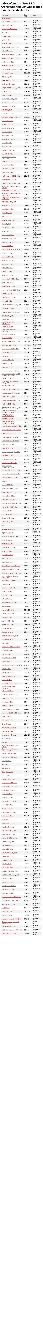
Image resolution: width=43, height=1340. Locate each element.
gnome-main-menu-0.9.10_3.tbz (12, 249)
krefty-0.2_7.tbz (7, 216)
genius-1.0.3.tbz (7, 271)
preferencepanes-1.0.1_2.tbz (11, 470)
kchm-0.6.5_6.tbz (7, 231)
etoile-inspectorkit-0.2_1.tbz (10, 349)
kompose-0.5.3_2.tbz (8, 205)
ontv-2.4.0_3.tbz (7, 110)
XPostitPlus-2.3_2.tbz (8, 547)
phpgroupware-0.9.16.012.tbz (11, 647)
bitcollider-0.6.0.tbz (8, 827)
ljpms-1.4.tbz (6, 40)
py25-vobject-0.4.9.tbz (9, 926)
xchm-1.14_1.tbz (7, 551)
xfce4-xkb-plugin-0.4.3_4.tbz (11, 566)
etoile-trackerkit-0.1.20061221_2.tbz (8, 466)
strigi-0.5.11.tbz (6, 481)
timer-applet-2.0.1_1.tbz (9, 99)
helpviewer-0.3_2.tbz (8, 396)
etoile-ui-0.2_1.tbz (7, 448)
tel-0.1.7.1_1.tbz (7, 595)
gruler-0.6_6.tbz (7, 213)
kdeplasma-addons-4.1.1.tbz (11, 341)
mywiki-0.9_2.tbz (7, 363)
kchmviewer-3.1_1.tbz (9, 190)
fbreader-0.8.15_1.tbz (8, 297)
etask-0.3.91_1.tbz (7, 856)
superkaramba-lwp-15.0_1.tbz (11, 117)
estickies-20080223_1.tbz (10, 871)
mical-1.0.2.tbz (6, 716)
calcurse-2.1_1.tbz (7, 816)
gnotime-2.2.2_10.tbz (8, 496)
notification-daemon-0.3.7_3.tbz (12, 930)
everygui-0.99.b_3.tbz (8, 334)
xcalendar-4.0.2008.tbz (9, 580)
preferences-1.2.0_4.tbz (9, 463)
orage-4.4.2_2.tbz (7, 911)
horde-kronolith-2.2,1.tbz (9, 753)
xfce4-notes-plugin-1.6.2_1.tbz (11, 573)
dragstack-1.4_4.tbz (8, 308)
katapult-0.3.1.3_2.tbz (8, 139)
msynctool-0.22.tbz (8, 698)
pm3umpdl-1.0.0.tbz (8, 889)
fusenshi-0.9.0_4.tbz (8, 242)
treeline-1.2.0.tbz (7, 132)
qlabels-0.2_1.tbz (7, 161)
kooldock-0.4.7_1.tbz (8, 220)
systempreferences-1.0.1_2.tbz (11, 408)
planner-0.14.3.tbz (7, 485)
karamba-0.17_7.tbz (8, 235)
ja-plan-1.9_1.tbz (7, 77)
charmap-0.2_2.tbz (8, 385)
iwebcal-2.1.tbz (6, 36)
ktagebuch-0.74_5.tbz (8, 106)
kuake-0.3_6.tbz (7, 143)
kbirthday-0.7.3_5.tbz (8, 260)
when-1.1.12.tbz (7, 591)
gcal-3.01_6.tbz (6, 864)
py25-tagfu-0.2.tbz (7, 650)
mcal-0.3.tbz (5, 908)
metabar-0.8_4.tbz (7, 121)
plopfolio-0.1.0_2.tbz (8, 378)
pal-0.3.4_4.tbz (6, 669)
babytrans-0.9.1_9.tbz (9, 823)
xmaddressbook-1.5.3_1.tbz (10, 569)
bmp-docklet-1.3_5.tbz (9, 812)
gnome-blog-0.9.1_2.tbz (9, 507)
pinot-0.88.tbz (6, 584)
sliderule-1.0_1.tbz (7, 632)
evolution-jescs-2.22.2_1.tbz (10, 312)
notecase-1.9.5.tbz (7, 691)
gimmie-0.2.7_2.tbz (8, 257)
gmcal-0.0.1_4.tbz (7, 805)
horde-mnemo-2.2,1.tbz (9, 757)
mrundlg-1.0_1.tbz (7, 702)
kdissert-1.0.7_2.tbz (8, 135)
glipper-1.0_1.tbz (7, 253)
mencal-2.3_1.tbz (7, 720)
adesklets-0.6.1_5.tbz (8, 834)
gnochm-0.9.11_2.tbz (8, 227)
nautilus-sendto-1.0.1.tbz (9, 477)
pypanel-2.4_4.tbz (7, 639)
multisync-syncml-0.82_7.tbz (11, 176)
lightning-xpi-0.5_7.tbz (9, 735)
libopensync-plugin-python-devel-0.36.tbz (10, 749)
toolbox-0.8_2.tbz (7, 356)
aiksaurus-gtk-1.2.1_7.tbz (10, 900)
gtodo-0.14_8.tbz (7, 794)
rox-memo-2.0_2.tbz (8, 628)
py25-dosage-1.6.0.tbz (9, 658)
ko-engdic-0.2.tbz (7, 73)
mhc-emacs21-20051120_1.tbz (11, 713)
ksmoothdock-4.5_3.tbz (9, 179)
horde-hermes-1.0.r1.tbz (9, 783)
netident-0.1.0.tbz (7, 51)
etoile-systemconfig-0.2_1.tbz (11, 452)
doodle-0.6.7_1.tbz (8, 882)
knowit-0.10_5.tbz (7, 154)
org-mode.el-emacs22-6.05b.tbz (12, 665)
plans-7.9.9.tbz (6, 661)
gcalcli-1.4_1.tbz (7, 860)
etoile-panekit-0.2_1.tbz (9, 433)
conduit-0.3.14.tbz (7, 246)
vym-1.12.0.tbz (6, 91)
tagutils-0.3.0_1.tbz (8, 621)
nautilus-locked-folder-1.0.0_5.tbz (9, 157)
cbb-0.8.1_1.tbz (7, 525)
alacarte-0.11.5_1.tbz (8, 444)
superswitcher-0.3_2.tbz (9, 602)
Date (34, 15)
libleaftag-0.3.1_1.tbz (8, 904)
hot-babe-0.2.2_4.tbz (8, 779)
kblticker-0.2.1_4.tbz (8, 264)
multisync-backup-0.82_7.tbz (11, 183)
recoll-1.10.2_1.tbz (7, 102)
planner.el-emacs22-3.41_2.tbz (11, 919)
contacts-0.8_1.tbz (7, 275)
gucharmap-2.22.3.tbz (9, 933)
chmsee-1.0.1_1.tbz (8, 316)
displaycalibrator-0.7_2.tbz (10, 437)
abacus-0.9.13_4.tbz (8, 845)
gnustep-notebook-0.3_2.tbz (10, 393)
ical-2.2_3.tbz (6, 775)
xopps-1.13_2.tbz (7, 562)
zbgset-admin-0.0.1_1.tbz (10, 536)
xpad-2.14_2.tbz (7, 558)
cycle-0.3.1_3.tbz (7, 808)
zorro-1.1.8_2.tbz (7, 540)
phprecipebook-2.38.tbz (9, 29)
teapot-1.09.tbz (6, 606)
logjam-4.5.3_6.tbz (7, 705)
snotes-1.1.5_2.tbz (7, 124)
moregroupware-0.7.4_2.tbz (10, 709)
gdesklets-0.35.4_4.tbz (9, 499)
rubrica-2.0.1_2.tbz (8, 613)
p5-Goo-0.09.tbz (7, 680)
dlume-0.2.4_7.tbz (7, 878)
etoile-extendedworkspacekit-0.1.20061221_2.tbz (11, 374)
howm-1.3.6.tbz (6, 761)
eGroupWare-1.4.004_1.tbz (10, 875)
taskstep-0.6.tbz (7, 617)
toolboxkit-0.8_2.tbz (8, 455)
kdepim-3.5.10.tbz (7, 327)
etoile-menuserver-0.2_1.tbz (10, 371)
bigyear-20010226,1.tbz (9, 838)
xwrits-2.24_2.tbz (7, 544)
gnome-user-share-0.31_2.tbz (11, 897)
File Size (25, 15)
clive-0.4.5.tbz (6, 738)
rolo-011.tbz (5, 643)
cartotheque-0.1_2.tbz (9, 352)
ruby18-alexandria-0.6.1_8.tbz (11, 304)
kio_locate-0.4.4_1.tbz (9, 238)
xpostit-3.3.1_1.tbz (7, 555)
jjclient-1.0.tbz (6, 768)
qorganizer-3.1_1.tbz (8, 150)
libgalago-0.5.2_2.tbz (8, 529)
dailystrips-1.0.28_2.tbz (9, 886)
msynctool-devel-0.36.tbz (10, 694)
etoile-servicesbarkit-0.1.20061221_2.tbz (8, 422)
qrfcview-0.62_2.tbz (8, 165)
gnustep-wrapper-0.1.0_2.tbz (11, 400)
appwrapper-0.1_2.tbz (9, 367)
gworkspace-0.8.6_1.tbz (9, 459)
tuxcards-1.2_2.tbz (7, 113)
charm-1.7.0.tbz (7, 742)
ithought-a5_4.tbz (7, 772)
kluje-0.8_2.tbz (6, 224)
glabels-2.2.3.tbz (7, 510)
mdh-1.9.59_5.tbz (7, 731)
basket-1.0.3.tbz (7, 95)
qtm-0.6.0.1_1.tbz (7, 172)
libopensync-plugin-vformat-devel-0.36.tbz (10, 922)
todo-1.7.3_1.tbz (7, 599)
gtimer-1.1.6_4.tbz (7, 797)
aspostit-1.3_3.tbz (7, 849)
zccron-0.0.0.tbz (7, 43)
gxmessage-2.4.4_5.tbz (9, 790)
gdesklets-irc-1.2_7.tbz (9, 80)
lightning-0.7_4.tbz (7, 65)
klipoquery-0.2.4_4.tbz (9, 202)
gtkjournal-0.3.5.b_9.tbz (9, 786)
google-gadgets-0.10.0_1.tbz (11, 87)
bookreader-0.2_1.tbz (8, 286)
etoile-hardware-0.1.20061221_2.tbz (8, 415)
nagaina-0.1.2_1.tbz (8, 168)
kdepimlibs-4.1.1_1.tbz (9, 345)
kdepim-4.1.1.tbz (7, 338)
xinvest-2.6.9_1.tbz (8, 518)
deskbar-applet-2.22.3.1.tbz (10, 441)
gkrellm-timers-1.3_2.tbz (9, 514)
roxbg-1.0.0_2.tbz (7, 25)
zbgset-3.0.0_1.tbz (7, 533)
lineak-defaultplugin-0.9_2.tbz (11, 54)
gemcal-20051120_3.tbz (9, 853)
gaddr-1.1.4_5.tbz (7, 867)
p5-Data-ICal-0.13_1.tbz (9, 683)
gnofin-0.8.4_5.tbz (7, 521)
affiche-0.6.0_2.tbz (7, 419)
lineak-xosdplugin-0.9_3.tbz (10, 58)
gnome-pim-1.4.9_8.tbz (9, 801)
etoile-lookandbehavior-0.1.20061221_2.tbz (9, 411)
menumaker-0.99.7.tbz (9, 727)
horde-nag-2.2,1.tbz (8, 893)
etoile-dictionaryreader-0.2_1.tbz (12, 426)
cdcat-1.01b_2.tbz (7, 282)
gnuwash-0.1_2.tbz (8, 360)
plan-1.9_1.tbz (6, 654)
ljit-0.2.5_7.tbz (6, 724)
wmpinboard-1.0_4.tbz (9, 588)
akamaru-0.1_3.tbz (8, 842)
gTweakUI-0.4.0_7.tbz (9, 492)
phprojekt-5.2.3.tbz (8, 672)
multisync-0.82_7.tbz (8, 404)
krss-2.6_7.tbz (6, 146)
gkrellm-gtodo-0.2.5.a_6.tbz (10, 279)
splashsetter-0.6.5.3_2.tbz (10, 488)
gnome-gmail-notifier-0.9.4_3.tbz (12, 69)
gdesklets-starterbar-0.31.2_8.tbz (8, 323)
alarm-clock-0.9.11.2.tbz (9, 21)
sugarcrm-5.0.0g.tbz (8, 610)
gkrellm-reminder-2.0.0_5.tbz (11, 290)
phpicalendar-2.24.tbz (8, 676)
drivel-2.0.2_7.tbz (7, 319)
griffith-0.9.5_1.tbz (7, 268)
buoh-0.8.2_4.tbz (7, 294)
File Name (5, 15)
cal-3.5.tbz (5, 819)
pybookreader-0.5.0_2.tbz (10, 636)
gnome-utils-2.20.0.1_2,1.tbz (11, 474)
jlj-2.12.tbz (5, 764)
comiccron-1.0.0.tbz (8, 62)
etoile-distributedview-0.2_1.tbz (11, 430)
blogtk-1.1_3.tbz (7, 301)
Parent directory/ (7, 18)
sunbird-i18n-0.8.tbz (8, 625)
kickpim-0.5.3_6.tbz (8, 128)
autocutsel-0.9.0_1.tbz (9, 830)
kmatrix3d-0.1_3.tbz (8, 209)
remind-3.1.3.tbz (7, 915)
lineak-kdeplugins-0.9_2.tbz (10, 47)
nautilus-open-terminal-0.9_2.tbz (12, 503)
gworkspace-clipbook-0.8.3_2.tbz (12, 389)
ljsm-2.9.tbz (5, 32)
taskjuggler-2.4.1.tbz (8, 84)
